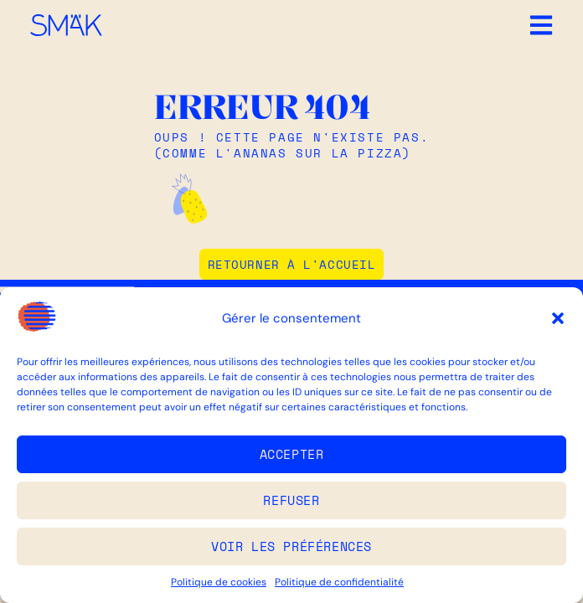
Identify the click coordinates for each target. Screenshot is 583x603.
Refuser (291, 500)
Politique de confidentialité (339, 582)
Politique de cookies (218, 582)
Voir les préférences (291, 546)
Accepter (292, 454)
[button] (557, 318)
